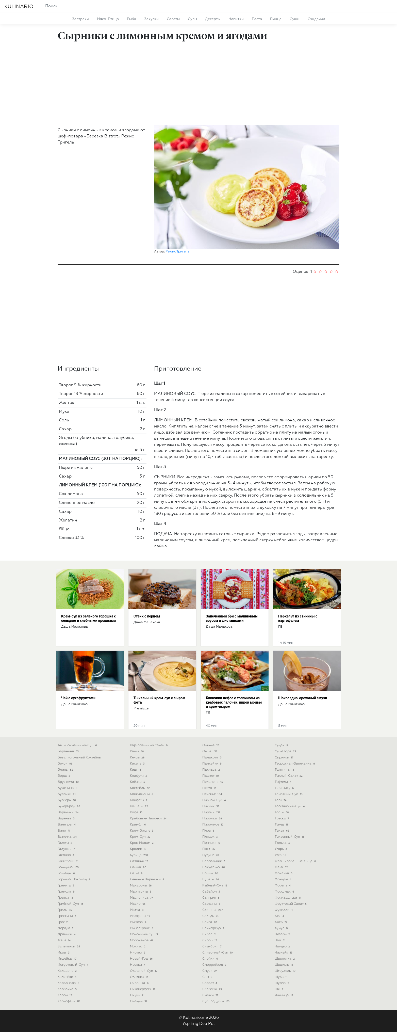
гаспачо (66, 855)
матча (137, 910)
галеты (65, 843)
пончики (211, 843)
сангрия (211, 897)
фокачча (284, 873)
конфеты (139, 800)
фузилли (284, 910)
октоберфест (143, 989)
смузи (210, 971)
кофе (136, 812)
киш (136, 769)
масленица (142, 897)
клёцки (138, 782)
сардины (211, 904)
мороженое (142, 940)
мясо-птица (108, 19)
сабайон (211, 891)
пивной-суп (214, 800)
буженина (68, 788)
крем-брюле (142, 830)
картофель (69, 1001)
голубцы (67, 873)
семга (210, 922)
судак (282, 745)
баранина (68, 751)
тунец (282, 824)
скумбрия (212, 946)
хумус (282, 928)
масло (138, 904)
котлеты (139, 806)
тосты (282, 812)
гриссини (67, 916)
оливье (211, 745)
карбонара (69, 983)
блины (66, 769)
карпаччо (68, 989)
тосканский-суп (290, 806)
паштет (211, 775)
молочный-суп (144, 934)
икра (64, 952)
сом (207, 977)
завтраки (80, 19)
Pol (211, 1024)
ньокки (138, 964)
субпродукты (216, 1001)
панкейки (212, 763)
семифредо (213, 928)
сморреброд (214, 964)
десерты (212, 19)
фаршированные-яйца (296, 861)
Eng (194, 1024)
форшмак (285, 891)
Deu (203, 1024)
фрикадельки (288, 897)
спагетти (212, 989)
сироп (210, 940)
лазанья (139, 861)
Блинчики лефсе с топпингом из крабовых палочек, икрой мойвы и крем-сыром (234, 702)
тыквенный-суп (290, 836)
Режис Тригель (177, 251)
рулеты (211, 879)
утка (281, 855)
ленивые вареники (147, 879)
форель (283, 885)
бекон (65, 763)
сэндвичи (316, 19)
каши (137, 751)
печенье (212, 794)
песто (209, 788)
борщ (64, 775)
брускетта (69, 782)
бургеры (67, 800)
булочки (67, 794)
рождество (214, 867)
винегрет (67, 824)
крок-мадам (142, 843)
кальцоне (68, 971)
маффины (140, 916)
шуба (282, 977)
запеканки (69, 946)
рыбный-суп (215, 885)
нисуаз (138, 952)
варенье (67, 818)
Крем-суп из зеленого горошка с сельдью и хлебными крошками (88, 618)
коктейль (140, 788)
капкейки (67, 977)
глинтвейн (68, 861)
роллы (210, 873)
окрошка (140, 983)
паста (257, 19)
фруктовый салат (291, 904)
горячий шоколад (74, 879)
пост (209, 849)
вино (64, 830)
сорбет (210, 983)
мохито (138, 946)
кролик (138, 849)
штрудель (285, 971)
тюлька (283, 843)
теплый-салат (289, 775)
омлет (210, 751)
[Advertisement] (198, 85)
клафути (139, 775)
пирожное (213, 824)
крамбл (138, 824)
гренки (66, 897)
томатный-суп (289, 794)
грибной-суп (71, 904)
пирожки (212, 818)
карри (65, 995)
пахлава (211, 769)
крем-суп (140, 836)
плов (208, 830)
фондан (283, 879)
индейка (67, 958)
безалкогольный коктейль (82, 757)
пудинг (211, 855)
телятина (285, 769)
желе (65, 940)
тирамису (285, 788)
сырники (284, 757)
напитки (236, 19)
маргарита (141, 891)
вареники (68, 812)
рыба (131, 19)
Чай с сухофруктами (78, 698)
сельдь (210, 916)
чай (280, 940)
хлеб (281, 922)
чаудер (283, 946)
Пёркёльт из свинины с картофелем (297, 618)
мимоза (138, 922)
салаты (173, 19)
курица (139, 855)
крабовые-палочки (149, 818)
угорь (281, 849)
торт (281, 800)
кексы (137, 757)
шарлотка (285, 958)
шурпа (282, 983)
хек (280, 916)
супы (192, 19)
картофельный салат (149, 745)
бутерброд (69, 806)
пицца (276, 19)
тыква (282, 830)
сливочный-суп (218, 952)
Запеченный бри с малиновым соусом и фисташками (232, 618)
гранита (66, 885)
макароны (141, 885)
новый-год (142, 958)
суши (295, 19)
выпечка (68, 836)
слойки (210, 958)
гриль (65, 910)
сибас (209, 934)
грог (63, 922)
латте (136, 873)
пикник (211, 806)
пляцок (210, 836)
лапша (138, 867)
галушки (67, 849)
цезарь (283, 934)
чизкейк (284, 952)
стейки (210, 995)
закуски (151, 19)
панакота (212, 757)
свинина (213, 910)
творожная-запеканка (295, 763)
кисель (137, 763)
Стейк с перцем (147, 616)
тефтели (283, 782)
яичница (284, 995)
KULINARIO (19, 6)
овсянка (139, 977)
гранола (67, 891)
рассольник (214, 861)
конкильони (142, 794)
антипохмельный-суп (78, 745)
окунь (137, 995)
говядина (69, 867)
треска (282, 818)
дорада (66, 928)
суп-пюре (286, 751)
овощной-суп (144, 971)
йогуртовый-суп (73, 964)
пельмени (213, 782)
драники (67, 934)
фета (282, 867)
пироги (211, 812)
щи (280, 989)
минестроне (142, 928)
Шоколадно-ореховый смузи (302, 698)
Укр (186, 1024)
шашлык (284, 964)
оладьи (139, 1001)
